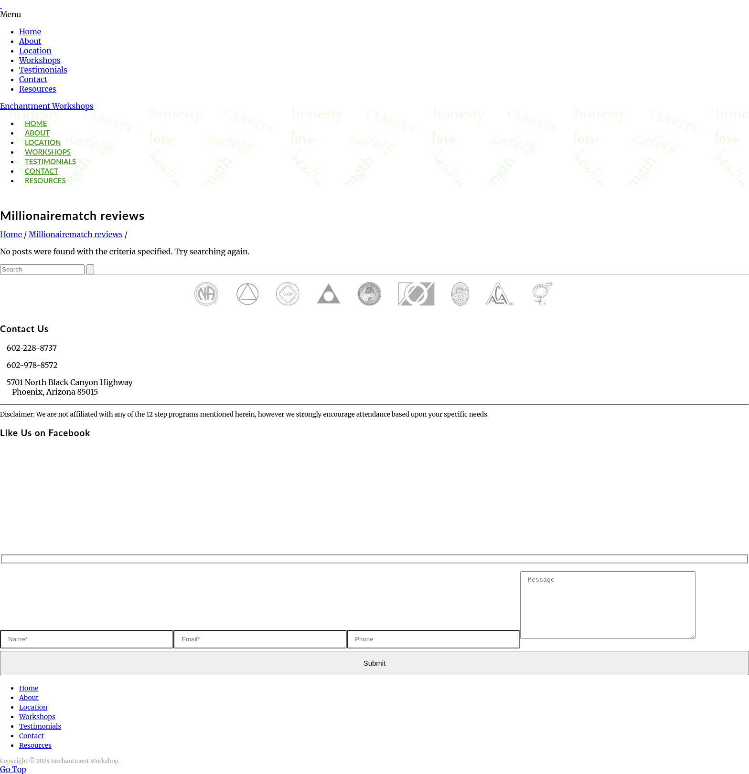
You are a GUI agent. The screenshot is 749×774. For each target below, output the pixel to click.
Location (35, 50)
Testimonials (43, 69)
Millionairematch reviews (76, 234)
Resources (37, 89)
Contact (33, 79)
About (30, 41)
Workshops (40, 60)
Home (30, 31)
